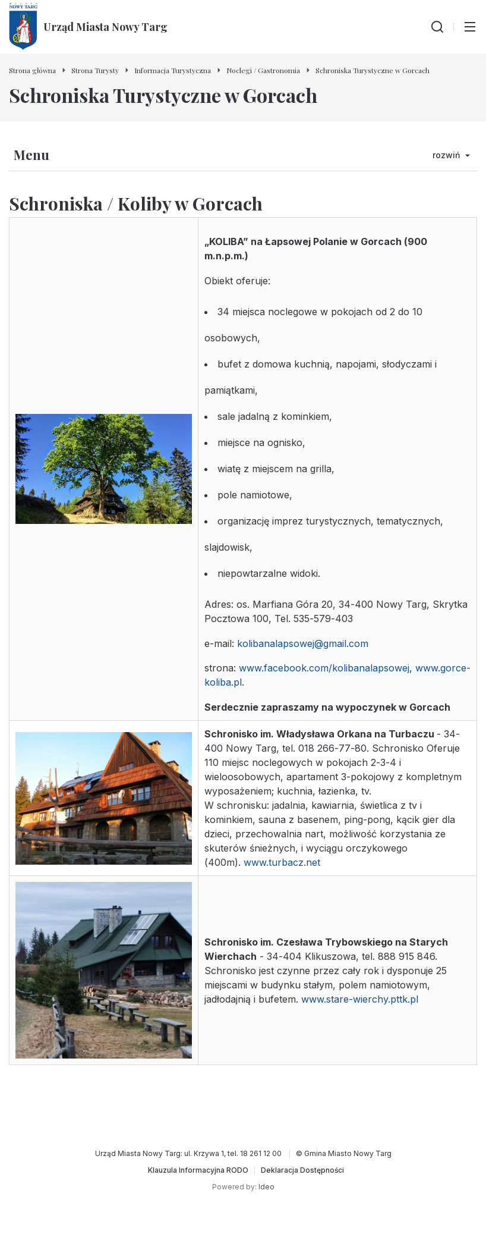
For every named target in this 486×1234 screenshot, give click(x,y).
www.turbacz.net (282, 862)
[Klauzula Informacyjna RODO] (198, 1170)
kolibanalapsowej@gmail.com (302, 643)
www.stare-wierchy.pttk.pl (359, 999)
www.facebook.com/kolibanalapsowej (324, 668)
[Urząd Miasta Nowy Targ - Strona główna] (88, 27)
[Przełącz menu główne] (470, 27)
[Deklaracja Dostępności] (302, 1170)
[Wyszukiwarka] (437, 27)
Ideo (266, 1186)
